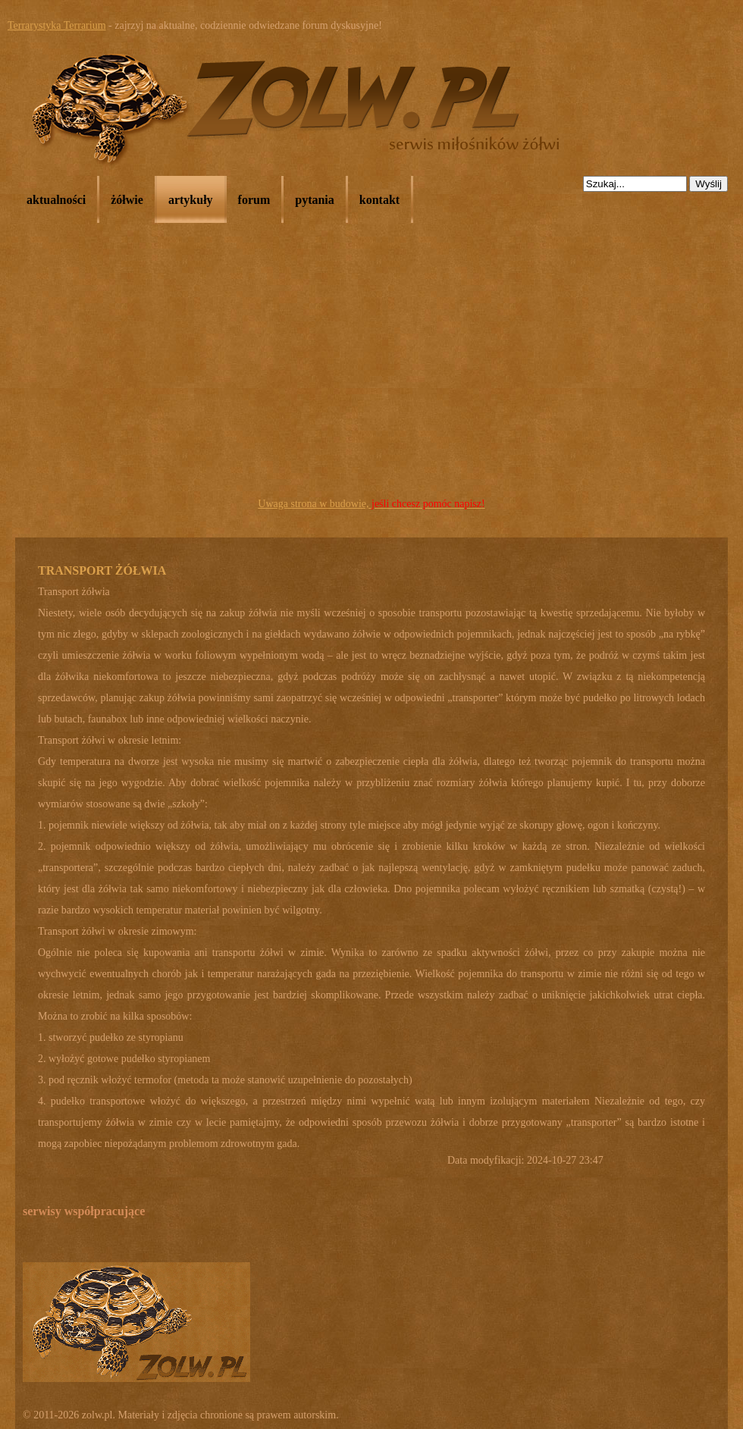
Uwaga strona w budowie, (371, 503)
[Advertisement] (371, 380)
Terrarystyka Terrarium (57, 25)
